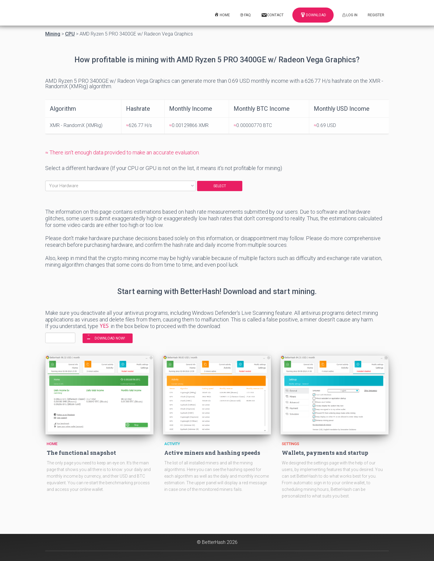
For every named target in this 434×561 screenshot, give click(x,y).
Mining (52, 34)
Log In (349, 15)
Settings (290, 444)
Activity (172, 444)
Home (52, 444)
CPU (70, 34)
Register (376, 15)
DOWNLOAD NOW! (110, 338)
